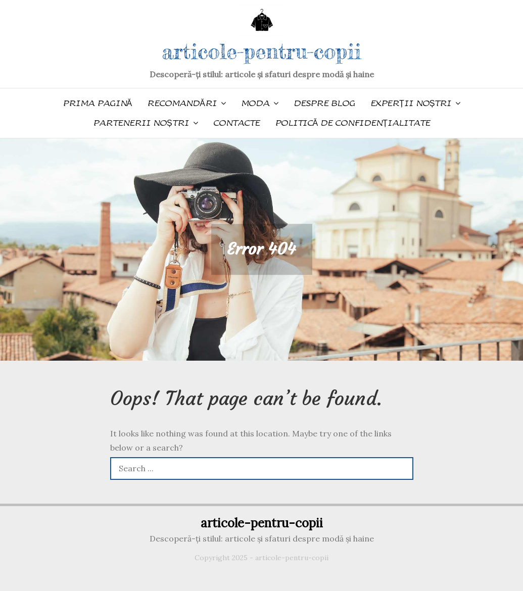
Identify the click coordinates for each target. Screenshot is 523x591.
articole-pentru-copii (261, 51)
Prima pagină (97, 103)
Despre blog (324, 103)
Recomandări (182, 103)
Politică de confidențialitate (352, 123)
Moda (255, 103)
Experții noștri (410, 103)
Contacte (236, 123)
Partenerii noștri (141, 123)
